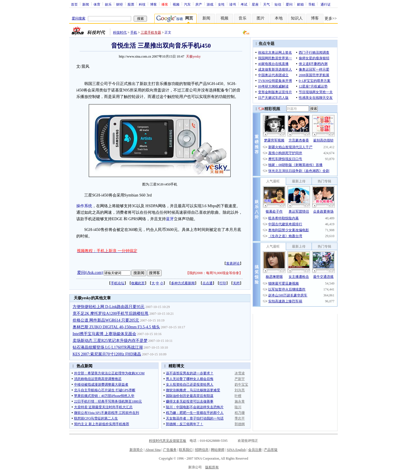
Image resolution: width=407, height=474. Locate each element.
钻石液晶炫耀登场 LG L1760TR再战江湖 (108, 347)
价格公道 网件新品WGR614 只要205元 (106, 320)
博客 (153, 4)
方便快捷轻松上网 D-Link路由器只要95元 (109, 307)
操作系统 (84, 206)
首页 (74, 4)
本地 (279, 18)
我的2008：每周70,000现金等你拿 (214, 273)
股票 (130, 4)
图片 (261, 18)
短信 (277, 4)
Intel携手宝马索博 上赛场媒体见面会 (104, 334)
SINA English (236, 450)
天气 (266, 4)
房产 (198, 4)
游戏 (210, 4)
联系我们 (185, 450)
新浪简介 (136, 450)
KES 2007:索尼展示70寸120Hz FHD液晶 (107, 354)
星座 (255, 4)
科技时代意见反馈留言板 (167, 441)
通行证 (326, 4)
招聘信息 (202, 450)
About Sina (153, 450)
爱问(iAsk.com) (90, 272)
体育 (97, 4)
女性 (221, 4)
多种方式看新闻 (183, 283)
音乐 (242, 18)
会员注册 (255, 450)
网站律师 (217, 450)
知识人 (297, 18)
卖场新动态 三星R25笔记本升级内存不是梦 (110, 340)
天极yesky (193, 56)
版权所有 (212, 467)
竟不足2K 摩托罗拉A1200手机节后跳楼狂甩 (111, 313)
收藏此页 (138, 283)
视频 (176, 4)
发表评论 (233, 263)
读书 (232, 4)
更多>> (330, 18)
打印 (222, 283)
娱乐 (108, 4)
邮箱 (300, 4)
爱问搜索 (78, 18)
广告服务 (170, 450)
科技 (142, 4)
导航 (311, 4)
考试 (244, 4)
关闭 (236, 283)
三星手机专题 (151, 32)
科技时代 (120, 32)
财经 (119, 4)
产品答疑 (271, 450)
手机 (133, 32)
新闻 (85, 4)
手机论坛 (117, 283)
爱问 (289, 4)
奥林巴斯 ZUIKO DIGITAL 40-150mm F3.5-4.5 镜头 (116, 327)
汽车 (187, 4)
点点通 (207, 283)
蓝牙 (170, 219)
